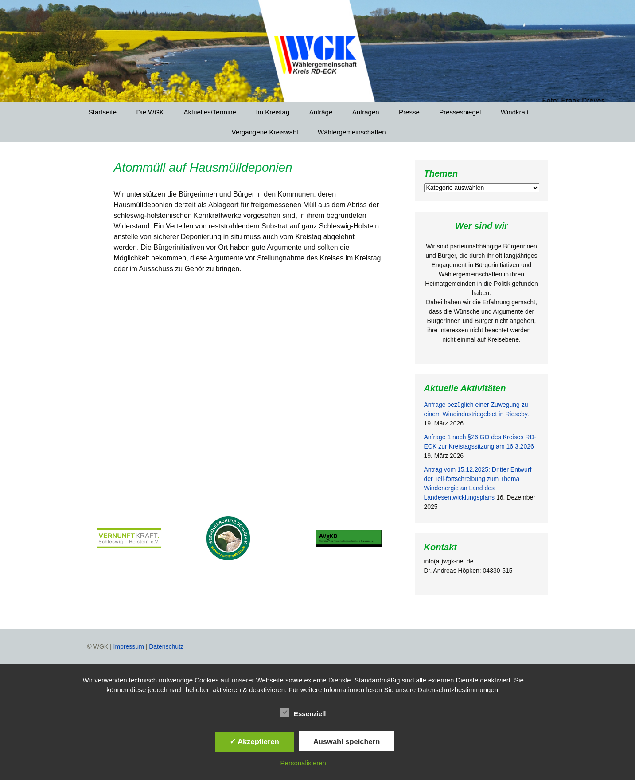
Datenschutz (166, 646)
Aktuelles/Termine (210, 112)
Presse (409, 112)
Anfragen (365, 112)
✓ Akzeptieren (254, 741)
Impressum (128, 646)
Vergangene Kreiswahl (265, 132)
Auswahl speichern (346, 741)
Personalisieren (303, 763)
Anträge (321, 112)
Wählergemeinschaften (352, 132)
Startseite (103, 112)
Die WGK (150, 112)
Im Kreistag (272, 112)
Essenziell (303, 712)
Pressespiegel (460, 112)
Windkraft (515, 112)
